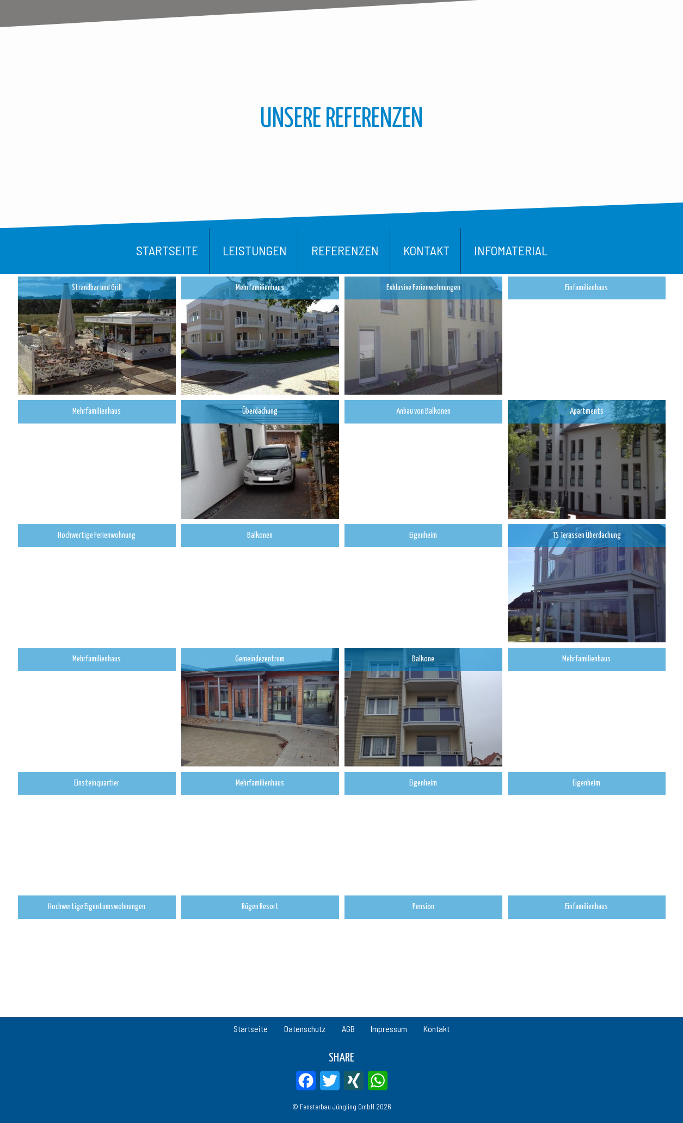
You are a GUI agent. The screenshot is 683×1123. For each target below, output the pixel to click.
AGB (348, 1028)
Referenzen (345, 250)
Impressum (402, 1028)
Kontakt (426, 250)
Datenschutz (291, 1028)
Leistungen (255, 250)
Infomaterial (510, 250)
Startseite (167, 250)
